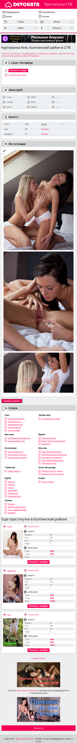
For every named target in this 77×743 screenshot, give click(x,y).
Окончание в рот (16, 451)
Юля (9, 526)
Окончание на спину (17, 457)
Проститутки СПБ (24, 738)
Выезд (7, 16)
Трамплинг (13, 490)
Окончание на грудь (17, 454)
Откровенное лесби (51, 418)
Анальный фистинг (16, 441)
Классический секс (16, 418)
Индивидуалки (11, 12)
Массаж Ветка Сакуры (52, 457)
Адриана (11, 570)
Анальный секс (14, 427)
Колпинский (33, 526)
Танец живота (14, 471)
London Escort (38, 658)
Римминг (12, 512)
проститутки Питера (27, 690)
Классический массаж (51, 451)
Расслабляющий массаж (52, 460)
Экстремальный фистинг (19, 438)
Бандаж (11, 481)
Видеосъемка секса (17, 507)
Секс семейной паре (17, 510)
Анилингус (46, 444)
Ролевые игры (14, 496)
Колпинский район (18, 75)
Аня (9, 614)
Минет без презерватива (53, 441)
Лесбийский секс (15, 424)
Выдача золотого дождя (53, 474)
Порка (11, 487)
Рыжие (44, 134)
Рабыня (11, 484)
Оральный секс (15, 421)
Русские (45, 129)
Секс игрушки (14, 430)
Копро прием (48, 481)
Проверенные (47, 12)
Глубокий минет (49, 438)
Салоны (44, 16)
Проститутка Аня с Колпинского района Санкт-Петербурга (37, 54)
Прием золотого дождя (52, 471)
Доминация (13, 493)
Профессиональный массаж (54, 454)
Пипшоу (11, 504)
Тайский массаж (49, 463)
